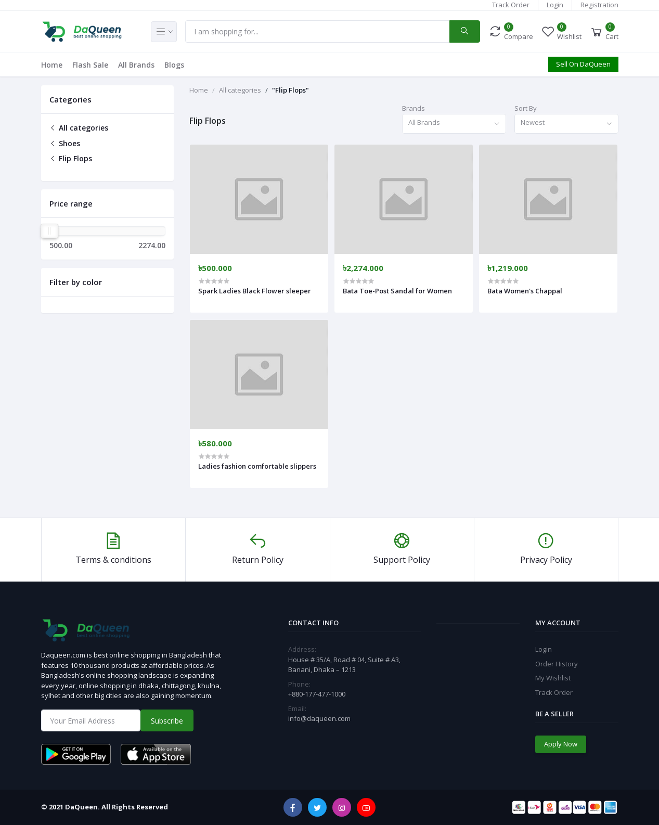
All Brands (136, 65)
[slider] (50, 231)
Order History (556, 663)
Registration (599, 4)
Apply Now (560, 744)
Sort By (525, 108)
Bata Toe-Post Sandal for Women (397, 290)
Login (555, 4)
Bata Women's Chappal (524, 290)
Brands (413, 108)
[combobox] (454, 124)
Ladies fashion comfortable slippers (257, 466)
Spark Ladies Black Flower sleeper (254, 290)
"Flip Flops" (290, 90)
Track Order (510, 4)
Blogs (174, 65)
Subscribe (167, 721)
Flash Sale (90, 65)
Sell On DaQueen (583, 64)
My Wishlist (553, 677)
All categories (78, 128)
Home (51, 65)
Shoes (64, 143)
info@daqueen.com (319, 718)
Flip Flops (70, 158)
